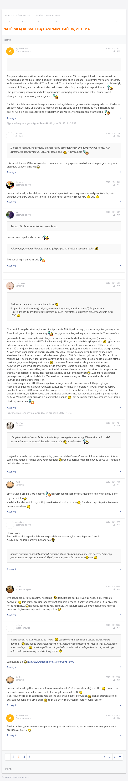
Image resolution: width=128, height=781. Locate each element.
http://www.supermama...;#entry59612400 (50, 661)
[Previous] (9, 22)
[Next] (115, 22)
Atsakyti (11, 118)
